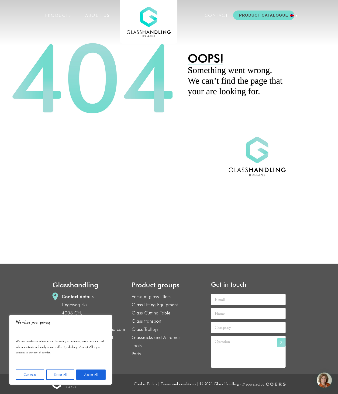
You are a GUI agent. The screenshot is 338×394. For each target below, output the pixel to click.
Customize (30, 375)
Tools (137, 345)
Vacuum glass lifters (151, 296)
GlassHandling (148, 22)
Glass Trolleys (145, 329)
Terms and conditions (178, 384)
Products (58, 15)
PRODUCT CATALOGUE (263, 15)
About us (97, 15)
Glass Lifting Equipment (155, 304)
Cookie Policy (145, 384)
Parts (136, 353)
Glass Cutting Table (151, 313)
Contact (216, 15)
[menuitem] (293, 15)
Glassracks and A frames (156, 337)
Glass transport (146, 321)
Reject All (60, 375)
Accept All (91, 375)
